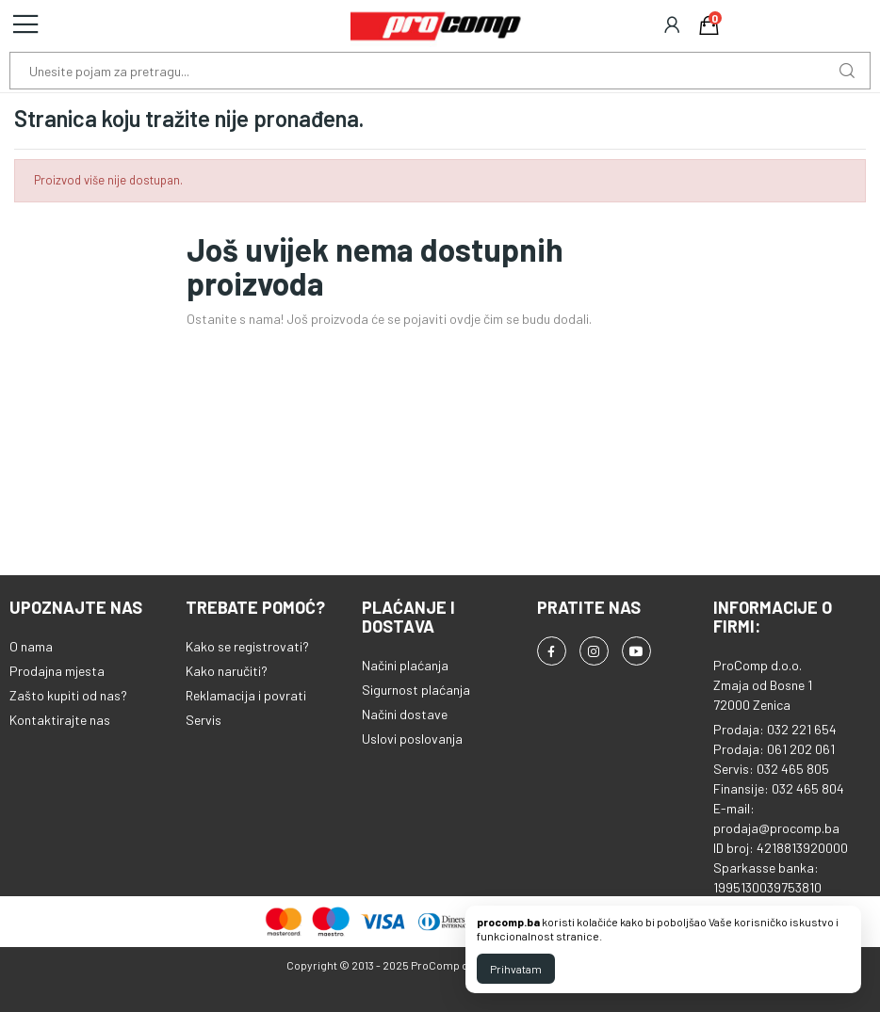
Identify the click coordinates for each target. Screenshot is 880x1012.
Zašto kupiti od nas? (68, 695)
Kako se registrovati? (247, 646)
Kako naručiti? (227, 671)
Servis (203, 720)
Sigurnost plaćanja (416, 690)
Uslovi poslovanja (412, 739)
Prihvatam (516, 968)
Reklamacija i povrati (246, 695)
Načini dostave (405, 714)
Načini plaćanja (405, 665)
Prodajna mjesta (57, 671)
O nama (31, 646)
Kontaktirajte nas (59, 720)
